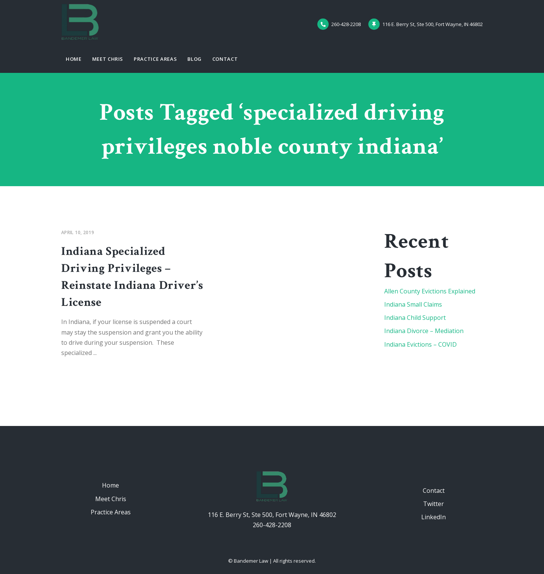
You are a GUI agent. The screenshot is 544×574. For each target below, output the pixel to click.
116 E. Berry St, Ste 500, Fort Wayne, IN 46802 (272, 515)
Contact (225, 59)
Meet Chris (108, 59)
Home (74, 59)
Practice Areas (155, 59)
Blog (194, 59)
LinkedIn (433, 517)
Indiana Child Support (415, 317)
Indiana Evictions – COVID (420, 344)
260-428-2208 (272, 525)
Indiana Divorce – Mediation (424, 331)
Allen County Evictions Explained (429, 291)
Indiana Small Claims (413, 304)
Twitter (433, 504)
